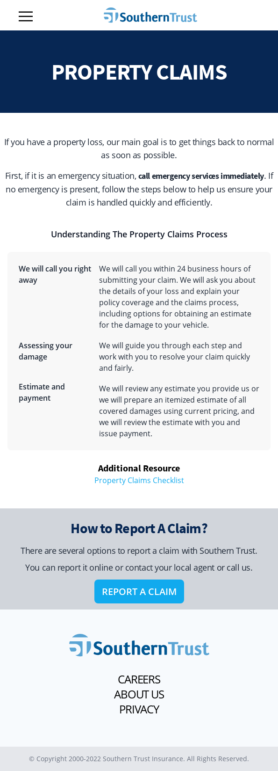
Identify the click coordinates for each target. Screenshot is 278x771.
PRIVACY (139, 709)
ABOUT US (139, 694)
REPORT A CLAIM (139, 591)
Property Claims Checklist (139, 480)
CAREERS (139, 679)
